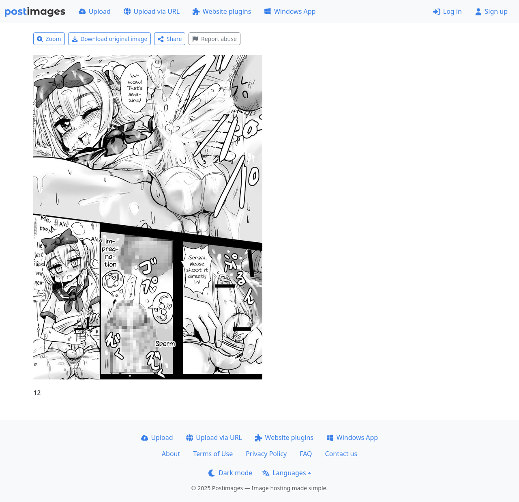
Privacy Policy (266, 453)
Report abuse (214, 39)
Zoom (49, 39)
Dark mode (230, 472)
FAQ (306, 453)
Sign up (491, 11)
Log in (447, 11)
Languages (284, 472)
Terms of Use (213, 453)
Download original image (110, 39)
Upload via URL (152, 11)
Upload (95, 11)
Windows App (289, 11)
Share (170, 39)
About (171, 453)
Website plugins (222, 11)
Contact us (341, 453)
